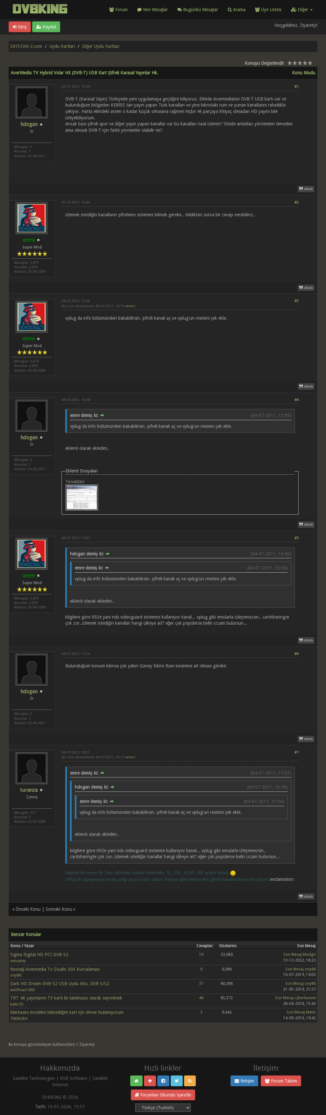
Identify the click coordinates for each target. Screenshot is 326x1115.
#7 (296, 752)
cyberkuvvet (305, 997)
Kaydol (46, 26)
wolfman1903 (22, 989)
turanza (29, 790)
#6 (296, 654)
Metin (311, 1012)
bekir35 (17, 1004)
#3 (296, 301)
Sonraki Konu (59, 909)
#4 (296, 400)
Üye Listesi (268, 9)
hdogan (29, 124)
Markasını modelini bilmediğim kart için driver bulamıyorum (67, 1012)
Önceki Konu (28, 909)
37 (201, 983)
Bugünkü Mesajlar (197, 9)
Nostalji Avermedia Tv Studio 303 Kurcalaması (55, 969)
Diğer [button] (302, 9)
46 (201, 997)
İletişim (244, 1080)
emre (129, 306)
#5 (296, 538)
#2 (296, 202)
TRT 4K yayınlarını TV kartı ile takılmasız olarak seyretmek (66, 997)
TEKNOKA (19, 1018)
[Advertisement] (180, 154)
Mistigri (309, 954)
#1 (296, 87)
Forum (118, 9)
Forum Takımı (281, 1080)
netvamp (18, 960)
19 (201, 954)
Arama (236, 9)
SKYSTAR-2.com (26, 46)
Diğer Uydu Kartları (100, 46)
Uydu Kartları (62, 46)
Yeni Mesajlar (152, 9)
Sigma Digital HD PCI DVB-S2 (39, 954)
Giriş (20, 26)
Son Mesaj (292, 954)
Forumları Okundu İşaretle (163, 1094)
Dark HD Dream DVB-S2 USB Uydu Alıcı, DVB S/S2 (59, 983)
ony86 (15, 975)
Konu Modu (303, 72)
